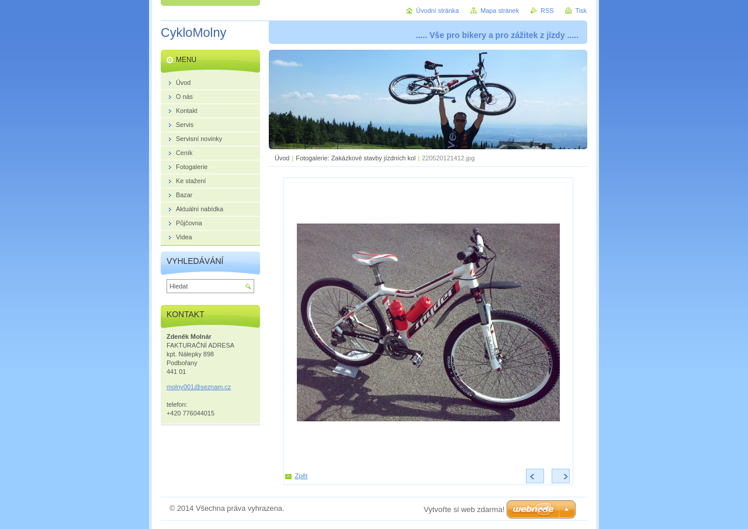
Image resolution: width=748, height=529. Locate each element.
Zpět (301, 475)
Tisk (581, 10)
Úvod (282, 158)
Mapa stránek (499, 10)
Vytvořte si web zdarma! (464, 509)
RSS (547, 10)
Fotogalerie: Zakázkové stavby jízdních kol (355, 158)
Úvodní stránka (437, 10)
